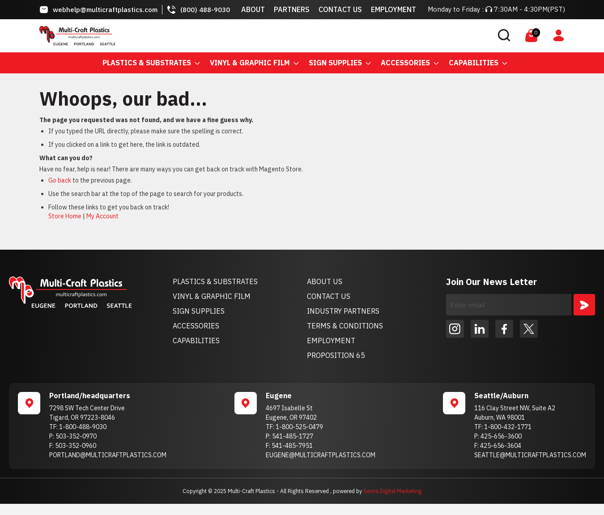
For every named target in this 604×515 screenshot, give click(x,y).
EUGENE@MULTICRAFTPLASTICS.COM (320, 455)
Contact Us (340, 9)
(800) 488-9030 (205, 9)
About (253, 9)
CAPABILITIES (196, 340)
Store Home (64, 216)
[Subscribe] (584, 304)
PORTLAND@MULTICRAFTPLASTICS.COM (107, 455)
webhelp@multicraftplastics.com (105, 9)
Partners (292, 9)
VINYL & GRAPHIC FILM (212, 296)
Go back (59, 180)
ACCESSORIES (196, 325)
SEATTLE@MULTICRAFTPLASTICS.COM (530, 455)
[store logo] (77, 36)
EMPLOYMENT (331, 340)
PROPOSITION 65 (336, 355)
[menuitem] (148, 62)
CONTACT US (328, 296)
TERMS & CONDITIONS (345, 325)
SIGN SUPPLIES (199, 310)
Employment (393, 9)
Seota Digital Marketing (392, 490)
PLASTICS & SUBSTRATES (215, 281)
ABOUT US (324, 281)
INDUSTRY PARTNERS (343, 310)
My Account (102, 216)
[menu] (302, 62)
